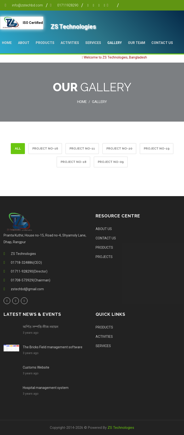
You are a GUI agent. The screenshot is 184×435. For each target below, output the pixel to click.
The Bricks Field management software (52, 347)
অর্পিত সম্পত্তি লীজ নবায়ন (40, 327)
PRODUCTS (45, 43)
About (23, 43)
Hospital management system (46, 388)
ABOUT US (104, 229)
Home (7, 43)
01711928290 (67, 5)
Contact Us (162, 43)
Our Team (136, 43)
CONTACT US (106, 238)
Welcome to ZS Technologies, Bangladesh (118, 57)
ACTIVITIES (70, 43)
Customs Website (36, 367)
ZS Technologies (121, 427)
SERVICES (93, 43)
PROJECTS (104, 257)
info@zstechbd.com (27, 5)
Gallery (114, 43)
